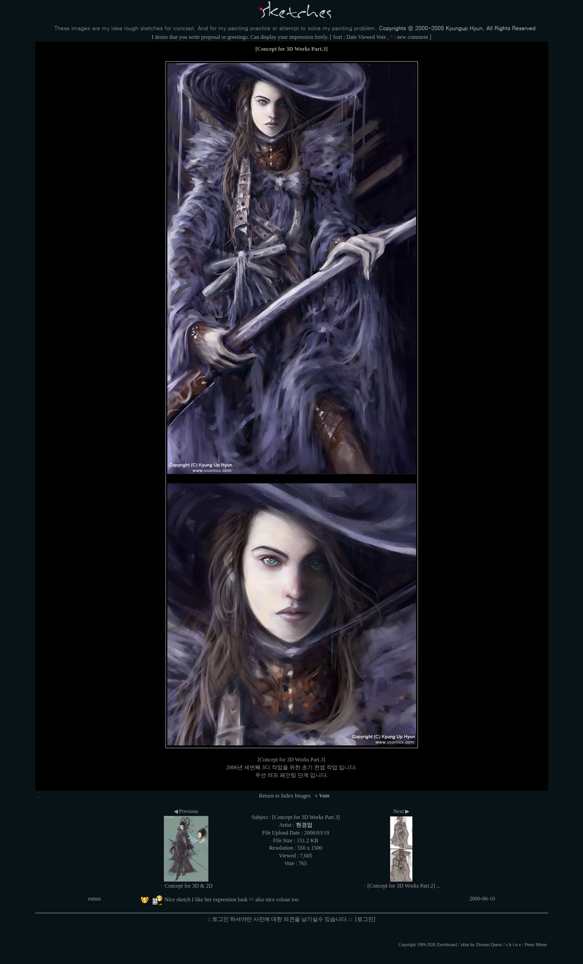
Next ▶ (401, 811)
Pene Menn (536, 944)
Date (352, 37)
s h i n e (513, 944)
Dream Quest (489, 944)
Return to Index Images (284, 796)
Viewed (366, 37)
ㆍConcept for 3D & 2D (186, 886)
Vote (381, 37)
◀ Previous (186, 811)
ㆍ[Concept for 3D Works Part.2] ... (401, 886)
